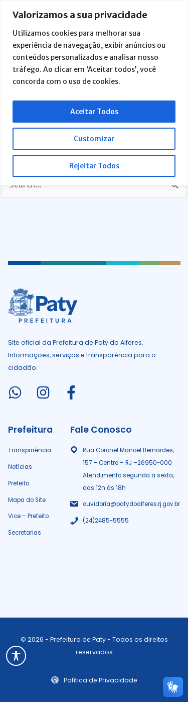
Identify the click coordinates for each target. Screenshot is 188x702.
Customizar (94, 138)
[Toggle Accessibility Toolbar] (16, 656)
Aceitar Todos (94, 111)
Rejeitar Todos (94, 165)
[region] (94, 92)
